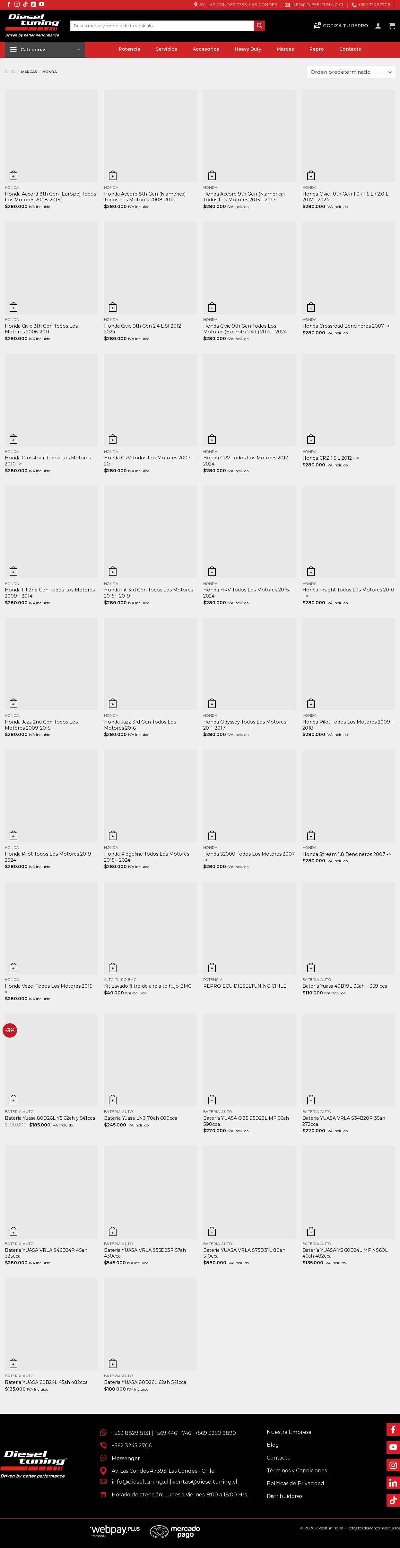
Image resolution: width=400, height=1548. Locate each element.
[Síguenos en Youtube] (41, 4)
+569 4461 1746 (172, 1433)
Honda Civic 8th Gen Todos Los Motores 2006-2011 (41, 329)
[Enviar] (259, 26)
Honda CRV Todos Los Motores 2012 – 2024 (247, 461)
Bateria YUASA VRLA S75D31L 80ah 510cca (244, 1253)
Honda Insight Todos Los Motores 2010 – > (348, 593)
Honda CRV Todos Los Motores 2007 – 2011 (149, 461)
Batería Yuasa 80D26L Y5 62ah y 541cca (50, 1118)
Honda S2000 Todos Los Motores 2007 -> (249, 857)
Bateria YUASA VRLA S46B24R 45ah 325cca (46, 1253)
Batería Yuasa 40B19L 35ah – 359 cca (344, 986)
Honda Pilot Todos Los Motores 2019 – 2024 (50, 857)
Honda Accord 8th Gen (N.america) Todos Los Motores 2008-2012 (145, 197)
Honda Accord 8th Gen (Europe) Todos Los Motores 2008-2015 (50, 197)
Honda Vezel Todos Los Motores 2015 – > (50, 989)
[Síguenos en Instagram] (17, 4)
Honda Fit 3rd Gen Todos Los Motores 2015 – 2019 (148, 593)
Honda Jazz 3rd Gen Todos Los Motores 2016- (140, 725)
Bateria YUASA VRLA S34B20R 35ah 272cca (343, 1121)
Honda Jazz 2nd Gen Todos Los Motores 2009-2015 (41, 725)
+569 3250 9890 (215, 1433)
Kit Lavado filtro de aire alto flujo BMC (147, 986)
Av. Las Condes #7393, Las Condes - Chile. (161, 1471)
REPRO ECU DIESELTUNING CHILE (244, 986)
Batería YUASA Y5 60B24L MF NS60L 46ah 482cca (345, 1253)
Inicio (10, 72)
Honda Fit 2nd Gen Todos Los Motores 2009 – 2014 (50, 593)
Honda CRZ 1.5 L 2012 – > (331, 458)
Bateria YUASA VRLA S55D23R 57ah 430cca (145, 1253)
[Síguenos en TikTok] (25, 4)
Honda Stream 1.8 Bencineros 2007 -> (346, 854)
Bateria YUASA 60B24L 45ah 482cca (46, 1382)
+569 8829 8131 (131, 1433)
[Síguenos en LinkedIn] (33, 4)
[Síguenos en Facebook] (9, 4)
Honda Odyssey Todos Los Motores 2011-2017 (244, 725)
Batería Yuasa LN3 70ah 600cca (140, 1118)
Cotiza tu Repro (340, 26)
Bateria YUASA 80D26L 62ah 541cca (145, 1382)
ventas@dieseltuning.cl (205, 1481)
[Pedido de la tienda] (351, 72)
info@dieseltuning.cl (140, 1481)
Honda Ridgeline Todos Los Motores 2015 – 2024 (146, 857)
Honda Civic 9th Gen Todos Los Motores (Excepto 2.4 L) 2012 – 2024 (245, 329)
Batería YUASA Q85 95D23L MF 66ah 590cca (246, 1121)
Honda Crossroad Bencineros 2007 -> (346, 326)
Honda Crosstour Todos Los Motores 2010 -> (48, 461)
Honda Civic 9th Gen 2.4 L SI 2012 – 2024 (144, 329)
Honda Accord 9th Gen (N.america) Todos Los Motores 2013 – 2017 (244, 197)
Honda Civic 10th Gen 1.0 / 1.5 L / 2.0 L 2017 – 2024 (345, 197)
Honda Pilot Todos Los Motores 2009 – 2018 (348, 725)
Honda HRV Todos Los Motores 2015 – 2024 (247, 593)
